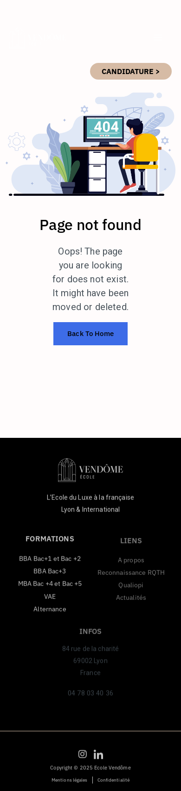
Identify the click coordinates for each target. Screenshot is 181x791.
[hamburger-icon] (158, 38)
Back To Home (90, 333)
